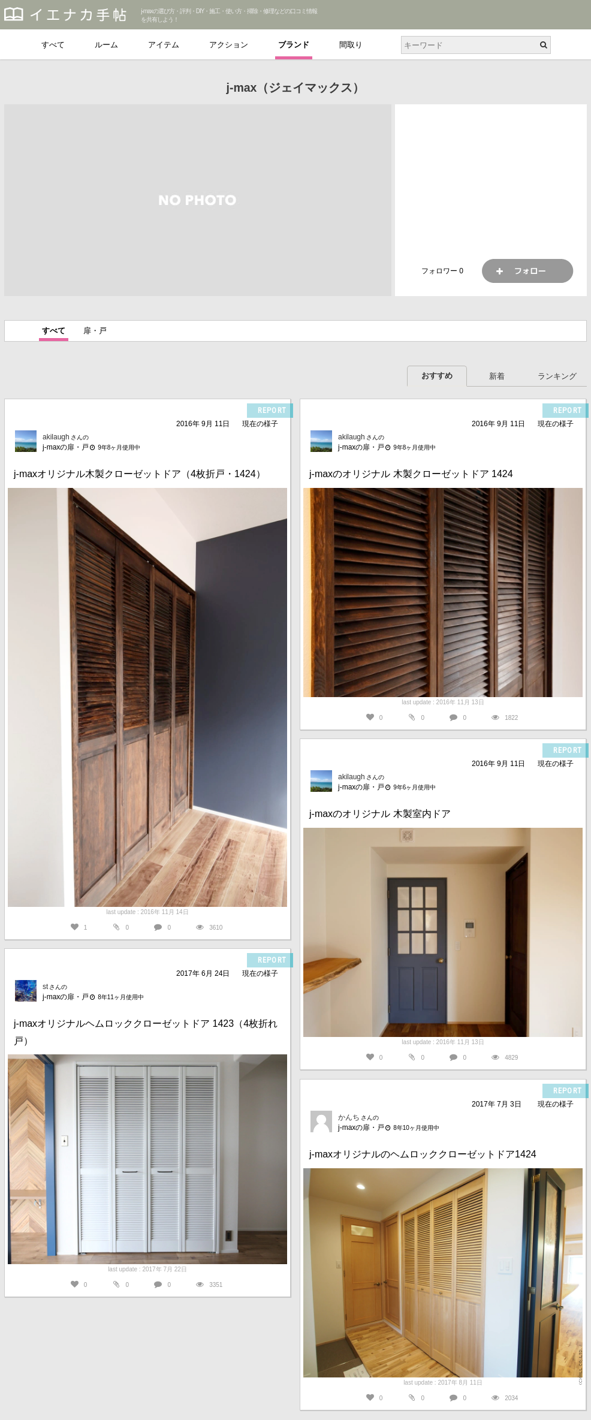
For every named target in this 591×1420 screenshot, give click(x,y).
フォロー (527, 271)
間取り (351, 44)
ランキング (557, 376)
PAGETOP (570, 1405)
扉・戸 (95, 330)
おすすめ (437, 375)
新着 (497, 376)
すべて (53, 44)
